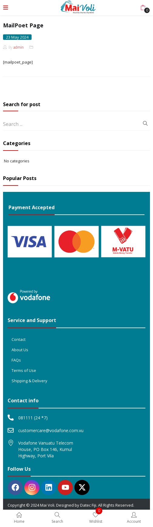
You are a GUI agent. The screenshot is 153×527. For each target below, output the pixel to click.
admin (18, 47)
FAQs (16, 360)
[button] (142, 7)
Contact (18, 339)
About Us (20, 349)
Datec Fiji (88, 505)
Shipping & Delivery (29, 380)
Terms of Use (24, 370)
